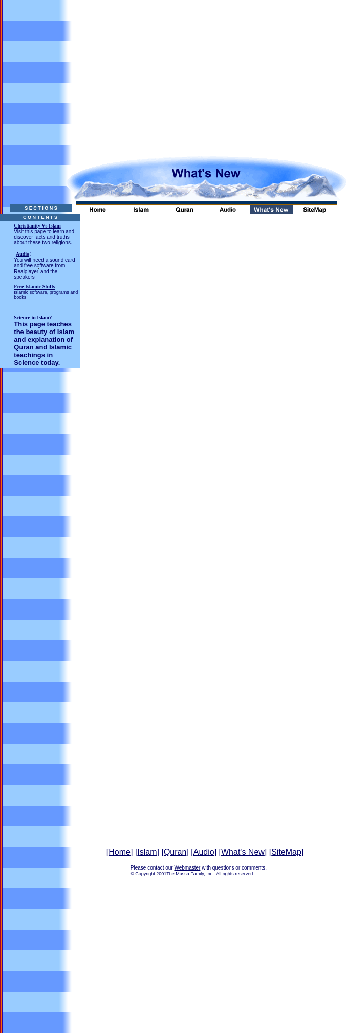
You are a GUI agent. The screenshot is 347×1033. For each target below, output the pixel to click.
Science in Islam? (33, 317)
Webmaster (187, 868)
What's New (243, 852)
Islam (147, 852)
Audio (203, 852)
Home (120, 852)
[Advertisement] (173, 71)
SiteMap (286, 852)
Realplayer (26, 271)
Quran (175, 852)
